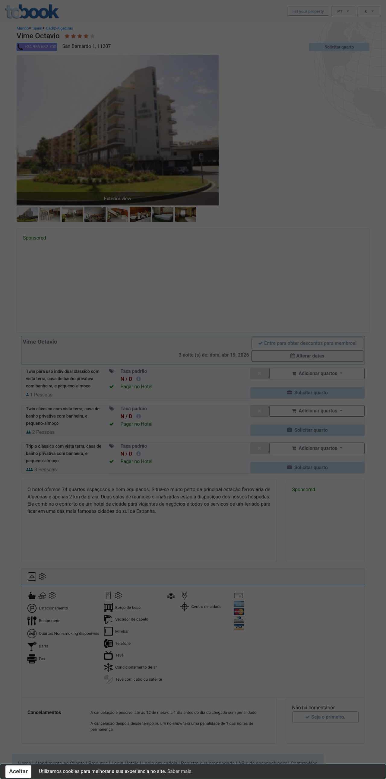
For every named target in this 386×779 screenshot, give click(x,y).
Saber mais (179, 771)
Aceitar (18, 771)
